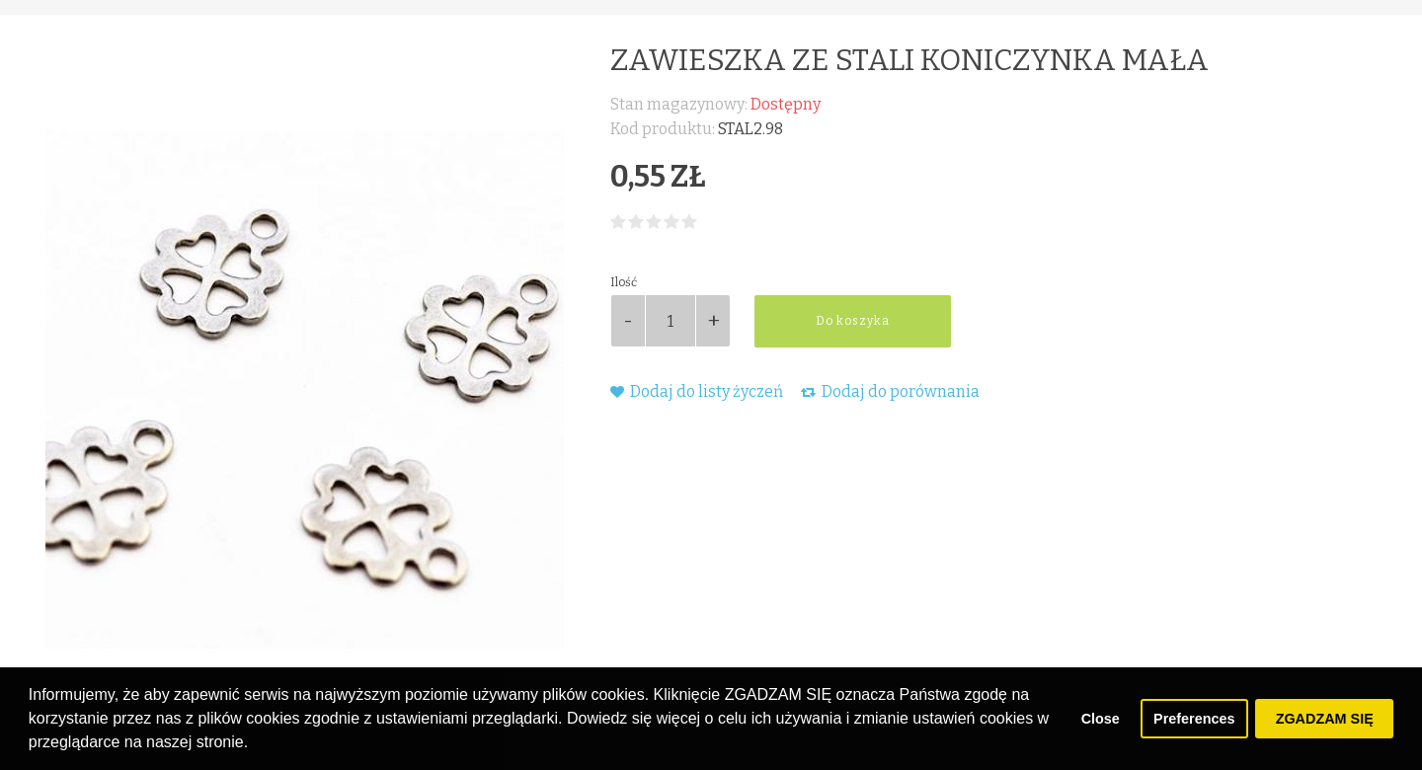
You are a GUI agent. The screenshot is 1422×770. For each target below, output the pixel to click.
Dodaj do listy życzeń (696, 391)
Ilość (623, 282)
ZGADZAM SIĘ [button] (1325, 719)
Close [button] (1100, 719)
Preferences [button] (1193, 719)
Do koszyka (853, 321)
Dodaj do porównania (890, 391)
